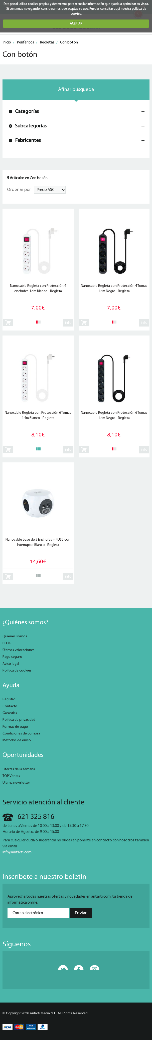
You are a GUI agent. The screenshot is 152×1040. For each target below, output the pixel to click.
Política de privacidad (19, 720)
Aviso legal (11, 664)
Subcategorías (31, 126)
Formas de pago (15, 727)
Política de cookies (17, 671)
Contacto (10, 706)
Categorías (27, 111)
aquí (117, 8)
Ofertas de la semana (19, 769)
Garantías (10, 713)
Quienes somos (15, 636)
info (68, 323)
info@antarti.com (17, 852)
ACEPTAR (76, 23)
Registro (9, 699)
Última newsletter (16, 783)
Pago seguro (12, 657)
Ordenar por (19, 189)
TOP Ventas (11, 776)
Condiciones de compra (21, 733)
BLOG (7, 643)
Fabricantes (28, 140)
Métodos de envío (17, 740)
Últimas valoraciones (19, 650)
